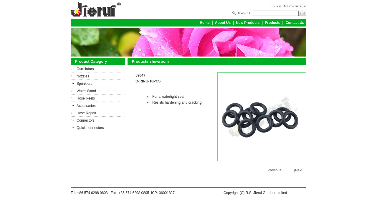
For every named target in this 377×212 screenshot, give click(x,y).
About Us (223, 23)
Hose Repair (86, 113)
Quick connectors (90, 128)
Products (272, 23)
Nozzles (83, 76)
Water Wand (86, 91)
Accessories (86, 106)
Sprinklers (84, 84)
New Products (247, 23)
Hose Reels (86, 98)
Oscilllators (85, 69)
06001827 (167, 193)
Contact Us (294, 23)
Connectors (86, 120)
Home (204, 23)
